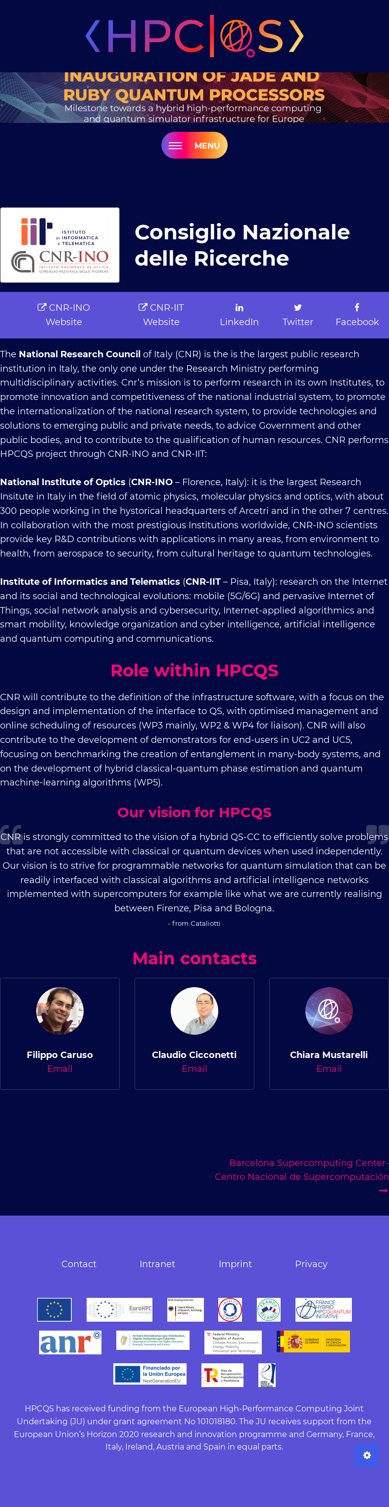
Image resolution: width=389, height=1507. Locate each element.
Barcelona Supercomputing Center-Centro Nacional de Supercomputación (302, 1176)
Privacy (311, 1264)
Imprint (235, 1264)
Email (60, 1068)
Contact (79, 1264)
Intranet (157, 1264)
